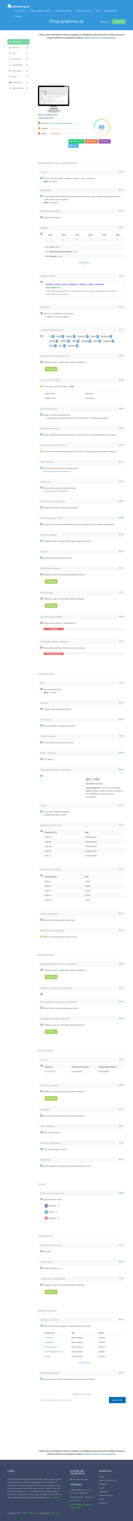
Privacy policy (106, 1496)
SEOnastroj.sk (32, 1513)
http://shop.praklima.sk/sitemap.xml (57, 471)
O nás (102, 1488)
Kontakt (17, 16)
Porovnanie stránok (63, 11)
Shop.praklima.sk (47, 114)
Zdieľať (73, 146)
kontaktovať (55, 1497)
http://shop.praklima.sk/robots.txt (56, 491)
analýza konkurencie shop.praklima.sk (100, 38)
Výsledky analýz (110, 11)
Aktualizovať (92, 141)
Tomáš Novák (55, 1513)
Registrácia (118, 21)
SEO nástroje (19, 11)
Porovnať (105, 141)
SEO (27, 1491)
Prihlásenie (104, 22)
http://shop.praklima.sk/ (54, 1352)
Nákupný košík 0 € (52, 1347)
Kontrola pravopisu (83, 11)
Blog (97, 11)
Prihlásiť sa (51, 369)
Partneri (103, 1492)
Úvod (101, 1477)
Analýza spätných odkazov (40, 11)
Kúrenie (48, 1356)
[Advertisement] (82, 62)
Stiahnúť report (76, 141)
